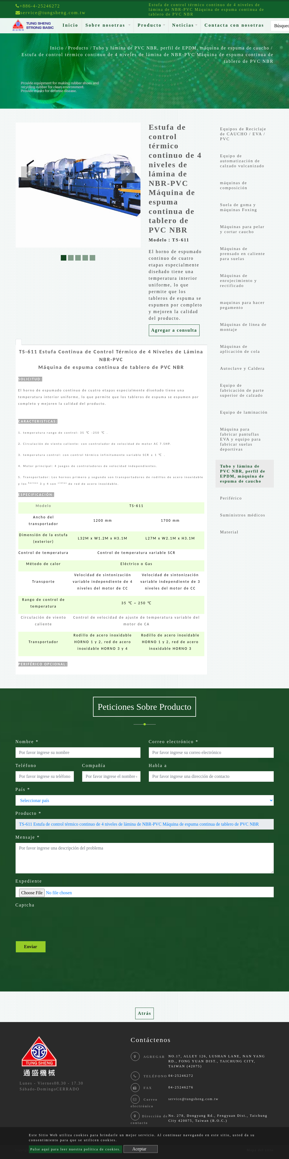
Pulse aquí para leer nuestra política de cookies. (75, 1149)
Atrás (144, 1013)
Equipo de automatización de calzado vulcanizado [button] (242, 161)
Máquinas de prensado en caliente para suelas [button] (242, 253)
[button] (28, 173)
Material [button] (229, 532)
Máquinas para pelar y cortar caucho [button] (242, 229)
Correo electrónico (174, 741)
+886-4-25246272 (38, 6)
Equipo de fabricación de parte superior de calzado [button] (242, 390)
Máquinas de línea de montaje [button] (243, 327)
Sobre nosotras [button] (106, 25)
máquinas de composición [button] (234, 185)
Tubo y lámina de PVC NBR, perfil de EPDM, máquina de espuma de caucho (181, 48)
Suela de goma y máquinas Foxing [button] (238, 207)
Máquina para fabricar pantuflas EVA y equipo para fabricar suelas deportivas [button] (240, 439)
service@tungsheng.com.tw (193, 1099)
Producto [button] (150, 25)
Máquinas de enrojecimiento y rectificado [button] (238, 280)
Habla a (158, 765)
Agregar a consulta (174, 330)
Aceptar (139, 1148)
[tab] (19, 342)
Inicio (71, 25)
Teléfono (26, 765)
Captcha (25, 905)
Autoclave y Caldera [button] (242, 368)
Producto (78, 48)
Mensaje (28, 837)
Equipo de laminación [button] (244, 412)
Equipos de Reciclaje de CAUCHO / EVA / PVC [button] (243, 134)
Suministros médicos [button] (242, 515)
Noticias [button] (183, 25)
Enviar (30, 946)
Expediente (29, 881)
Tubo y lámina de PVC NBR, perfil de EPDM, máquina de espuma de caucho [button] (243, 473)
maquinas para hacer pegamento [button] (242, 305)
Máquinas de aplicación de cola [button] (240, 349)
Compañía (94, 765)
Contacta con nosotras (234, 25)
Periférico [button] (231, 498)
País (23, 789)
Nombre (27, 741)
